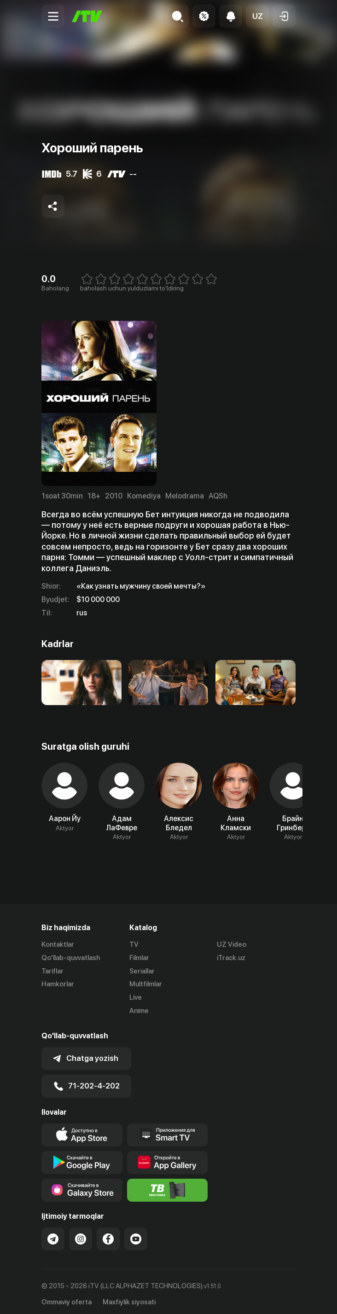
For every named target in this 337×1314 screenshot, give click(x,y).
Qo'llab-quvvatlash (70, 958)
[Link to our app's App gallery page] (167, 1157)
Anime (139, 1011)
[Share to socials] (52, 206)
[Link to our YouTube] (135, 1234)
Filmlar (139, 958)
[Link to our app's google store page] (81, 1157)
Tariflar (52, 971)
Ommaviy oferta (66, 1297)
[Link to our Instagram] (80, 1234)
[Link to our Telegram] (52, 1234)
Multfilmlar (145, 984)
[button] (257, 16)
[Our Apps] (167, 1130)
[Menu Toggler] (52, 16)
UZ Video (231, 944)
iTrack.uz (231, 958)
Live (135, 997)
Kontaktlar (57, 944)
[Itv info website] (167, 1185)
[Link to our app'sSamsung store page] (81, 1185)
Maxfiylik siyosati (129, 1297)
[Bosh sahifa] (87, 16)
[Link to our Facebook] (108, 1234)
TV (134, 944)
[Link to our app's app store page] (81, 1130)
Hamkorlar (57, 984)
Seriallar (142, 971)
